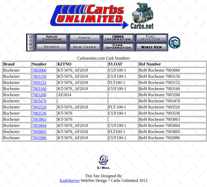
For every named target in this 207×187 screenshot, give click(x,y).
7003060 (39, 70)
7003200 (39, 95)
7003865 (39, 131)
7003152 (39, 82)
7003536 (39, 113)
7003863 (39, 119)
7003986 (39, 138)
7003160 (39, 88)
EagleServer (70, 180)
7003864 (39, 125)
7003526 (39, 107)
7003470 (39, 101)
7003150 (39, 76)
